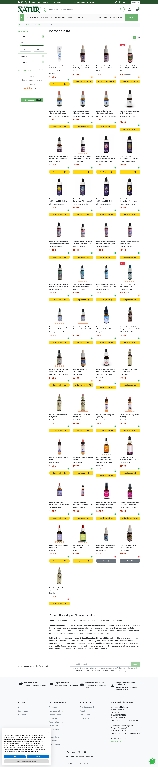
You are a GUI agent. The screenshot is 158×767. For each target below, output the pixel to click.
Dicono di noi (24, 70)
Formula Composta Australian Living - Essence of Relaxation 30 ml (129, 459)
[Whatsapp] (26, 2)
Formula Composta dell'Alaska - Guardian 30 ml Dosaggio (59, 505)
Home (21, 25)
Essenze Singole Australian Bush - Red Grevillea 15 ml (105, 371)
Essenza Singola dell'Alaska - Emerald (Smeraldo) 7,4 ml (106, 243)
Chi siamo (53, 718)
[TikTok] (90, 752)
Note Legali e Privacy (57, 711)
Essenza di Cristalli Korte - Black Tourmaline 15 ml (105, 546)
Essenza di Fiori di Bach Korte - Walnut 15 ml (128, 546)
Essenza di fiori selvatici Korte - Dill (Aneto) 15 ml (128, 67)
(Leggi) (123, 670)
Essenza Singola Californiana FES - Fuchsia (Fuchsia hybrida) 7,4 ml (129, 158)
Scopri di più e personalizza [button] (26, 761)
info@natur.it (116, 741)
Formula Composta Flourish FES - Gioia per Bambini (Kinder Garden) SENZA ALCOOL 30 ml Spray (129, 506)
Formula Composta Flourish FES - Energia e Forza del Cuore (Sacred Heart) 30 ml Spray (106, 506)
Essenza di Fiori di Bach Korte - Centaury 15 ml (104, 67)
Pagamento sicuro (56, 722)
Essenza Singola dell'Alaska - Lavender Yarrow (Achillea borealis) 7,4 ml (59, 286)
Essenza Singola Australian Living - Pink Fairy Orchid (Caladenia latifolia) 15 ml (82, 158)
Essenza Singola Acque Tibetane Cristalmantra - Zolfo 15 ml (105, 113)
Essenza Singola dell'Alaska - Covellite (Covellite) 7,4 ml (83, 243)
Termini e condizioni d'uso (59, 715)
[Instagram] (79, 752)
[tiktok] (128, 2)
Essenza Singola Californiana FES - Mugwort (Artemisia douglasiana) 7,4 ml (82, 202)
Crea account (85, 715)
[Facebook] (67, 752)
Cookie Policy (54, 729)
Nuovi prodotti (23, 711)
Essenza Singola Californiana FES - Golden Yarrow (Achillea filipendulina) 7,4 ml (58, 202)
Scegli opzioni (59, 84)
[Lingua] (135, 2)
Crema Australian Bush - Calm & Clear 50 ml (57, 67)
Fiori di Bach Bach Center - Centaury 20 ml (129, 371)
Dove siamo (53, 726)
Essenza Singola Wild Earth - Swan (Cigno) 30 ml (59, 371)
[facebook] (116, 2)
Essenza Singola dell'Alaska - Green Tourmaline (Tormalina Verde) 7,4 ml (130, 244)
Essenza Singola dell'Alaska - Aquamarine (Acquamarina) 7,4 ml (59, 244)
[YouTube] (73, 752)
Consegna (53, 707)
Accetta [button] (38, 756)
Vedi (106, 561)
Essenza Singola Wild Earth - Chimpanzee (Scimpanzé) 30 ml (130, 329)
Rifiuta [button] (15, 756)
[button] (137, 9)
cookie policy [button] (39, 741)
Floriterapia (29, 25)
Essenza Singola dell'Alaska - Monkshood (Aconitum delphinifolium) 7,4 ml (83, 286)
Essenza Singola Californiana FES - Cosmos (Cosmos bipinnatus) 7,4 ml (105, 158)
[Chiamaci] (34, 2)
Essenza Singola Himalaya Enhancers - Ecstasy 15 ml (58, 328)
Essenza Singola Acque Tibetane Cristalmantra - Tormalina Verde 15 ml (81, 113)
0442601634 (124, 739)
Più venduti (22, 715)
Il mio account (54, 744)
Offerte (20, 707)
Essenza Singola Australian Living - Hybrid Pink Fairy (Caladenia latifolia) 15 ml (58, 158)
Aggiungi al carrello (83, 81)
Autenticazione (54, 741)
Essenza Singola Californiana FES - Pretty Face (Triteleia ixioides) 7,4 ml (129, 202)
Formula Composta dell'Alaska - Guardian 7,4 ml (82, 504)
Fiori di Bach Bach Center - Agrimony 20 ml (58, 589)
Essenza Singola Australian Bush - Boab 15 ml (129, 112)
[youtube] (124, 2)
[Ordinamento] (65, 37)
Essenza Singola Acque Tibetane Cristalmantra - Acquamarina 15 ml (58, 113)
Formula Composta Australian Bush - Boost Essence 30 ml (104, 459)
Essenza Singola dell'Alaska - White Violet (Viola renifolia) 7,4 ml (106, 286)
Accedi (82, 711)
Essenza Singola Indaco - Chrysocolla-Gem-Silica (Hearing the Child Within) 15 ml (105, 330)
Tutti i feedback (32, 100)
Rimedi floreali (39, 25)
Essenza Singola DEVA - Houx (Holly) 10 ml (128, 285)
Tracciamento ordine (88, 707)
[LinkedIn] (85, 752)
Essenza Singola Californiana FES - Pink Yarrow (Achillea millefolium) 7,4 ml (104, 202)
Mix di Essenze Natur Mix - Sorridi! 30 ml (82, 546)
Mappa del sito (54, 737)
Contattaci (53, 733)
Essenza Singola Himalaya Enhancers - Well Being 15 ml (82, 329)
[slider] (21, 45)
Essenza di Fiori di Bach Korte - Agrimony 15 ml (81, 67)
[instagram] (120, 2)
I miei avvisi (84, 718)
